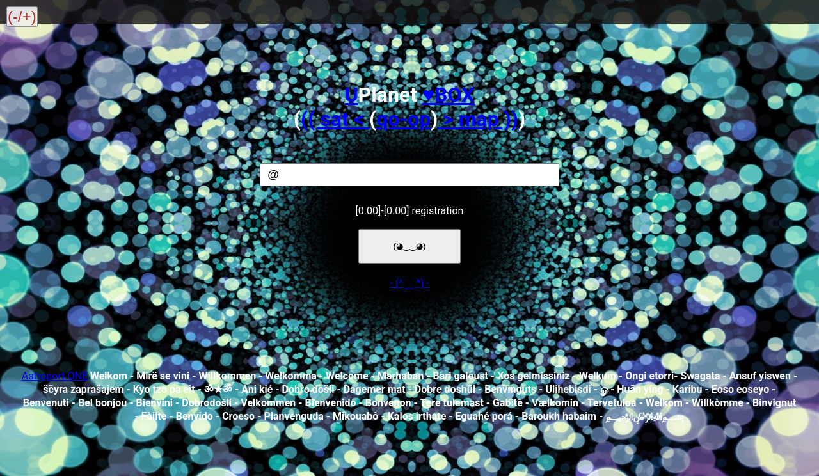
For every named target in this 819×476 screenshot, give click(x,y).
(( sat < (335, 119)
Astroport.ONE (55, 376)
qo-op (403, 119)
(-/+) (22, 16)
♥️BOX (448, 95)
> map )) (478, 119)
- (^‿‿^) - (409, 283)
